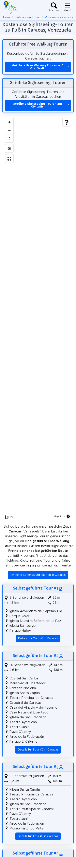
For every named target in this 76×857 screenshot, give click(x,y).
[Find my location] (9, 148)
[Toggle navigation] (67, 7)
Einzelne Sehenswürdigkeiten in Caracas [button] (38, 575)
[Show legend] (67, 122)
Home (7, 17)
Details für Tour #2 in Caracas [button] (38, 749)
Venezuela (52, 17)
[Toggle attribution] (68, 516)
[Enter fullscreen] (9, 158)
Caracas (67, 17)
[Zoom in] (9, 122)
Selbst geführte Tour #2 (36, 655)
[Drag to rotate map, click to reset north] (9, 138)
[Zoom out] (9, 130)
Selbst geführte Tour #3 (36, 766)
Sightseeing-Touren (28, 17)
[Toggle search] (54, 7)
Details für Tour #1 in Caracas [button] (38, 638)
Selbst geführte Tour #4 (36, 853)
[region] (38, 318)
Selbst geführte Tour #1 (35, 588)
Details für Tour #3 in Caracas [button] (38, 836)
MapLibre (59, 516)
